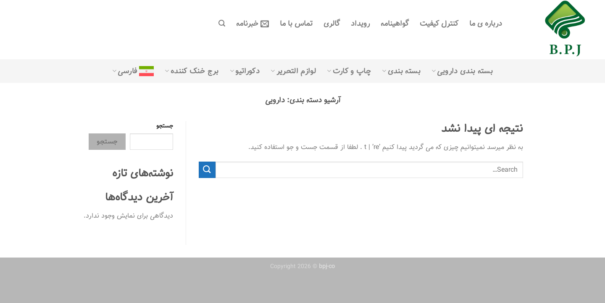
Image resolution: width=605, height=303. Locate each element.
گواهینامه (395, 23)
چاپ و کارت (349, 71)
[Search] (221, 23)
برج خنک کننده (191, 71)
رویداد (360, 23)
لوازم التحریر (293, 71)
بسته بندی (401, 71)
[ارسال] (207, 170)
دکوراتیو (245, 71)
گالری (332, 23)
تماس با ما (296, 23)
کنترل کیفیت (439, 23)
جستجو (164, 126)
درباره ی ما (485, 23)
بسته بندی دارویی (462, 71)
